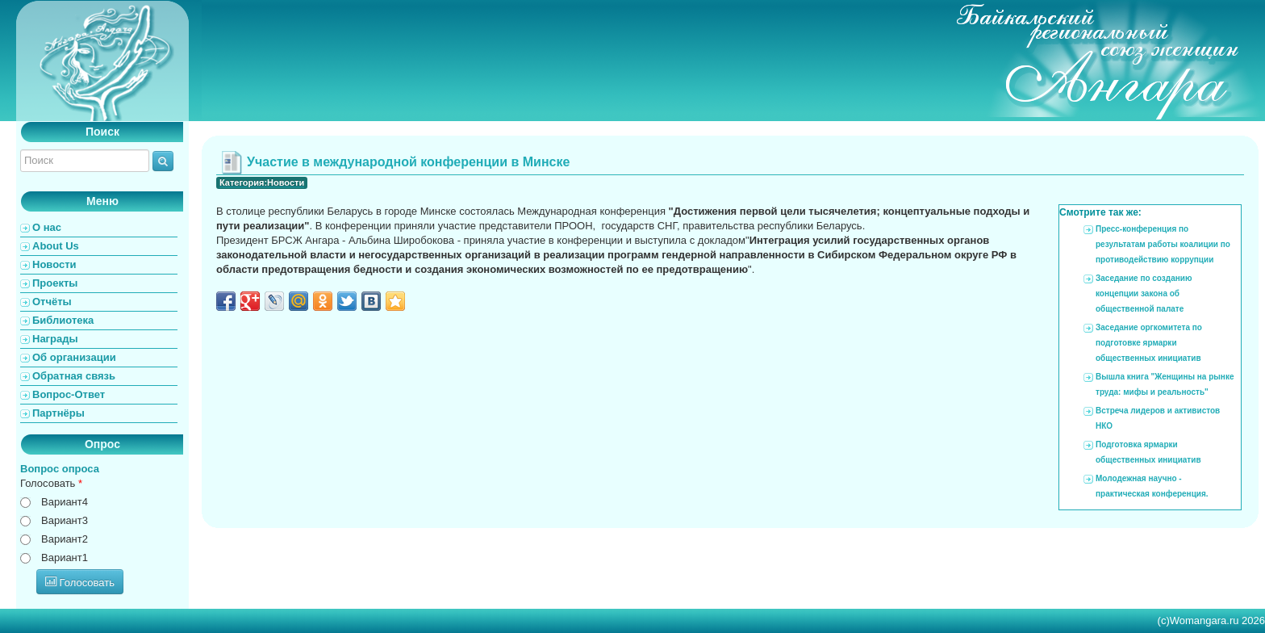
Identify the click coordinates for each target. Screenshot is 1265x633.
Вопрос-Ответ (68, 394)
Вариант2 (64, 539)
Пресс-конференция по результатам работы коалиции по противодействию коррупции (1163, 244)
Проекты (54, 283)
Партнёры (58, 413)
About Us (55, 246)
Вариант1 (64, 557)
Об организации (74, 357)
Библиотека (63, 320)
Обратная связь (73, 376)
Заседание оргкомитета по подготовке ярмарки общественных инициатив (1149, 343)
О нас (46, 227)
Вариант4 (64, 502)
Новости (54, 264)
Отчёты (52, 302)
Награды (55, 339)
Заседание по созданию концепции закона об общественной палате (1144, 293)
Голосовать (51, 483)
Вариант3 (64, 520)
